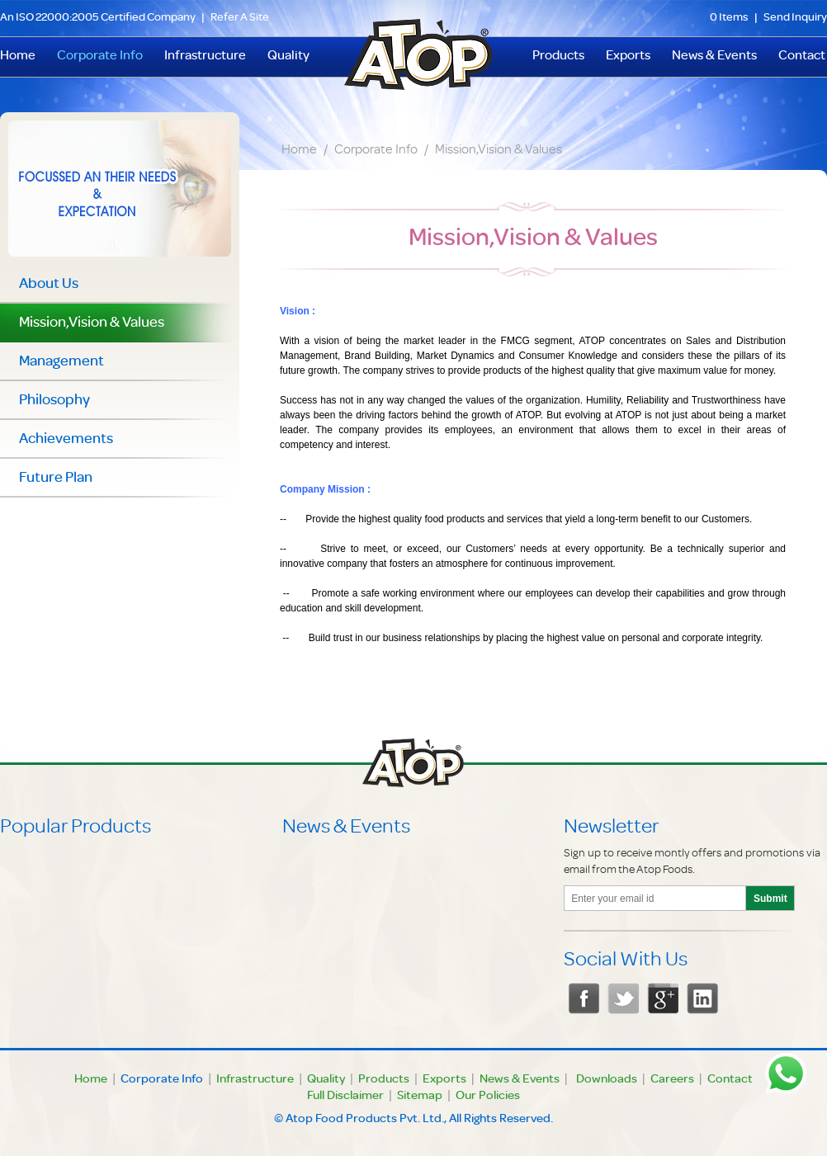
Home (299, 151)
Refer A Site (239, 18)
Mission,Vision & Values (498, 151)
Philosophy (54, 401)
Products (558, 57)
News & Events (714, 57)
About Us (48, 284)
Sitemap (419, 1096)
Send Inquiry (795, 18)
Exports (628, 57)
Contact (801, 57)
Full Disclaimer (345, 1096)
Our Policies (488, 1096)
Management (61, 362)
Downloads (606, 1080)
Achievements (66, 439)
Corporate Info (100, 57)
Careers (672, 1080)
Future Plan (55, 478)
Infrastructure (205, 57)
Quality (288, 57)
